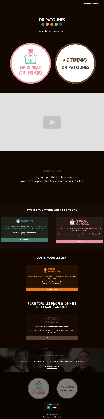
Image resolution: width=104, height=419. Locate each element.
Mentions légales (52, 414)
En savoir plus (52, 366)
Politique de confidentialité (52, 417)
